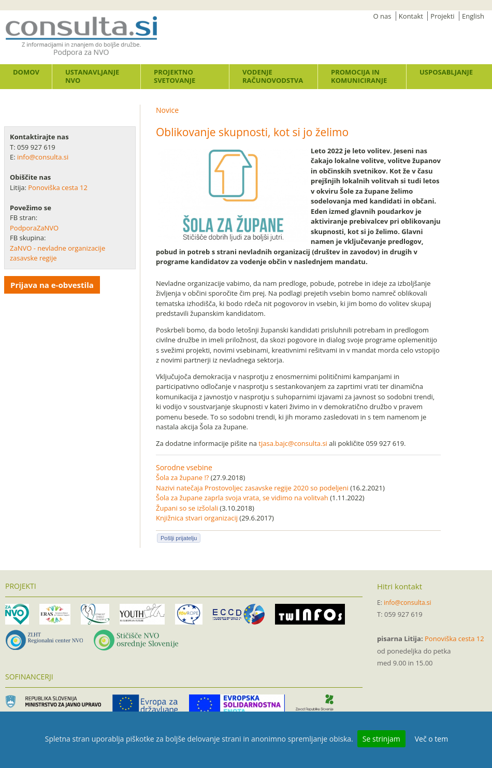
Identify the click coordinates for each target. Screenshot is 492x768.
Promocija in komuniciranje (359, 76)
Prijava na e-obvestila (52, 285)
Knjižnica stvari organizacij (197, 518)
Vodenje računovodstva (272, 76)
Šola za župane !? (182, 477)
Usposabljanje (446, 72)
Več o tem (431, 739)
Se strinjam (381, 739)
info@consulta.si (42, 157)
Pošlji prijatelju (179, 538)
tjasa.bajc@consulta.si (292, 443)
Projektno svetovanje (174, 76)
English (473, 16)
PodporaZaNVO (34, 228)
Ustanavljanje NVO (92, 76)
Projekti (442, 16)
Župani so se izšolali (187, 508)
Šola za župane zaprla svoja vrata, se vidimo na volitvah (242, 497)
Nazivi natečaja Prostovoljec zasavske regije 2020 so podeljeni (252, 487)
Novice (167, 110)
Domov (26, 72)
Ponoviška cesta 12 (58, 187)
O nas (382, 16)
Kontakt (411, 16)
